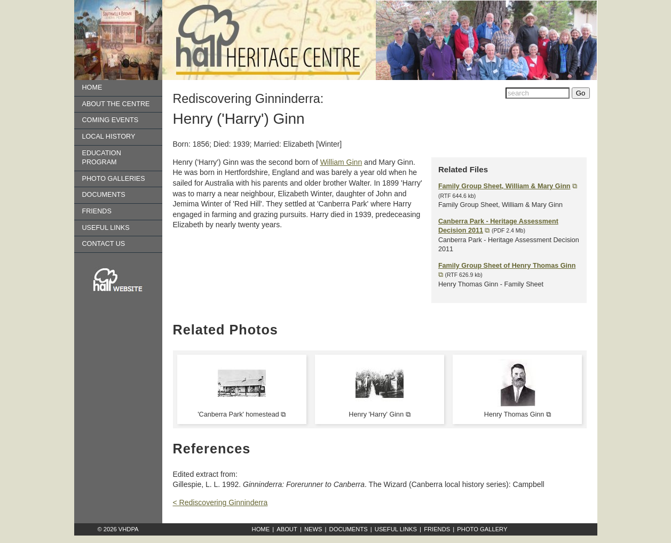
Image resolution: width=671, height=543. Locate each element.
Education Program (101, 157)
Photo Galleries (113, 178)
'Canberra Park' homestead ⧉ (242, 414)
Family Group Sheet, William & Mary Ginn (504, 186)
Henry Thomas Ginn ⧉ (517, 414)
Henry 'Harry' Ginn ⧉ (379, 414)
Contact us (103, 243)
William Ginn (341, 162)
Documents (103, 194)
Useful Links (106, 227)
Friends (97, 211)
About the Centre (116, 104)
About (287, 529)
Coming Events (110, 120)
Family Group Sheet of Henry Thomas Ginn (507, 265)
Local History (109, 136)
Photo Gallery (482, 529)
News (313, 529)
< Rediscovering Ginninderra (220, 502)
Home (92, 87)
